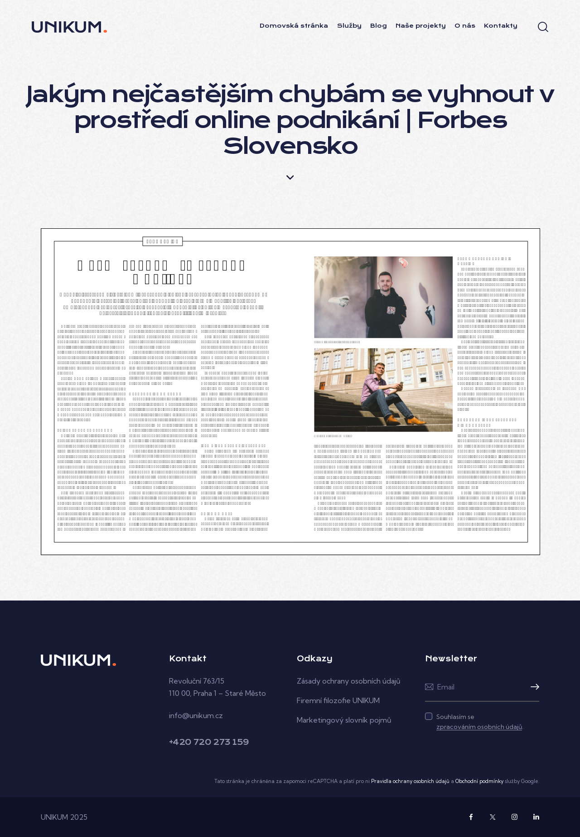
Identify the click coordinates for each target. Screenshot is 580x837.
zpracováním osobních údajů (479, 727)
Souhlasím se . (479, 722)
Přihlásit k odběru (532, 687)
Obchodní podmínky (479, 781)
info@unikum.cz (196, 715)
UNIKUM (54, 817)
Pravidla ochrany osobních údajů (410, 781)
